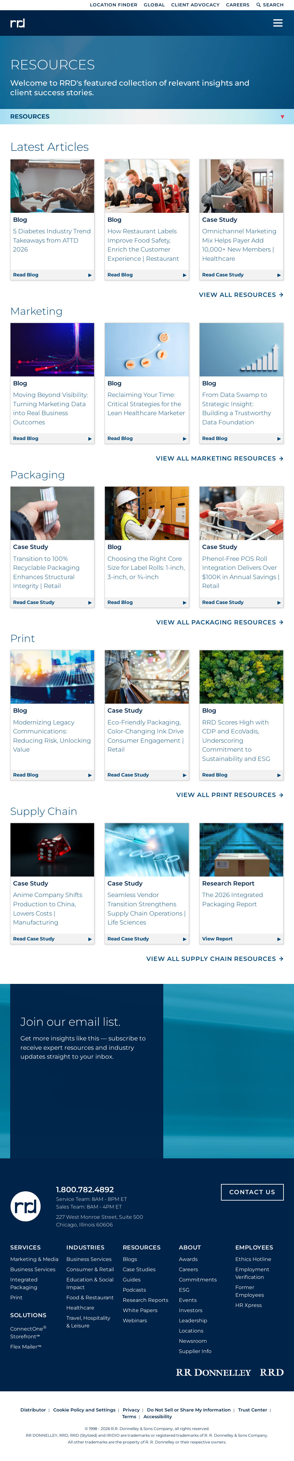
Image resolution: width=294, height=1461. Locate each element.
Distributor (33, 1410)
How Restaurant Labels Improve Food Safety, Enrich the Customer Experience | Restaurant (143, 245)
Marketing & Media (34, 1259)
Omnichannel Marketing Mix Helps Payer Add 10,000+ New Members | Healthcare (239, 245)
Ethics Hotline (253, 1259)
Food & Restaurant (90, 1298)
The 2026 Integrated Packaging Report (232, 899)
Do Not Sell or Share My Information (189, 1410)
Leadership (193, 1321)
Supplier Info (195, 1351)
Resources (142, 1248)
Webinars (135, 1321)
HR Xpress (248, 1305)
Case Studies (139, 1269)
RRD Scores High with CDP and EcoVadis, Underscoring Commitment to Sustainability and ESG (236, 740)
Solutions (28, 1315)
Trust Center (252, 1410)
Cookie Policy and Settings (84, 1410)
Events (188, 1300)
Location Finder (113, 4)
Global (154, 4)
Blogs (130, 1259)
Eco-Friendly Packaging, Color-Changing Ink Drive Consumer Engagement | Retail (145, 736)
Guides (132, 1280)
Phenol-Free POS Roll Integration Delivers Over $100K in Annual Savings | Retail (241, 572)
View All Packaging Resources (216, 622)
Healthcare (80, 1308)
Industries (85, 1248)
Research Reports (145, 1300)
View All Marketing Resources (216, 458)
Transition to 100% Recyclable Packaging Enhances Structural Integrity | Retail (46, 572)
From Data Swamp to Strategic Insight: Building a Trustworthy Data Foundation (236, 408)
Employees (254, 1248)
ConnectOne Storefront (28, 1332)
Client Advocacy (195, 4)
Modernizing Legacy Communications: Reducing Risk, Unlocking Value (52, 736)
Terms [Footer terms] (129, 1416)
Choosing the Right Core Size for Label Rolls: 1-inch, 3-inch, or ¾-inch (146, 568)
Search (270, 4)
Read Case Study (242, 274)
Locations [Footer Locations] (191, 1331)
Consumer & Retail (90, 1269)
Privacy (131, 1410)
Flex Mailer (25, 1347)
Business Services (32, 1269)
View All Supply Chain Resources (211, 958)
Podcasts (134, 1290)
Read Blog (53, 274)
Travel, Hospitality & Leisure (88, 1322)
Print (16, 1298)
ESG (184, 1290)
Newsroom (193, 1341)
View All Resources (237, 294)
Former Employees (249, 1291)
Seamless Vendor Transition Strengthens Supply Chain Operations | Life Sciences (146, 908)
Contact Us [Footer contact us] (252, 1192)
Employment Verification (252, 1273)
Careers (238, 4)
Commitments (198, 1280)
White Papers (140, 1310)
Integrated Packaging (24, 1283)
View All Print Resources (226, 795)
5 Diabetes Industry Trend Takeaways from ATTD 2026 (52, 240)
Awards (188, 1259)
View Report (242, 938)
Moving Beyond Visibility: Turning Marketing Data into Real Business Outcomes (50, 408)
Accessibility (157, 1416)
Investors (190, 1310)
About (190, 1248)
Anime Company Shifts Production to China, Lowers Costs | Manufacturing (47, 908)
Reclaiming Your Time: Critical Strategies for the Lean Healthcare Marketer (146, 404)
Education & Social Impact (90, 1283)
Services (25, 1248)
